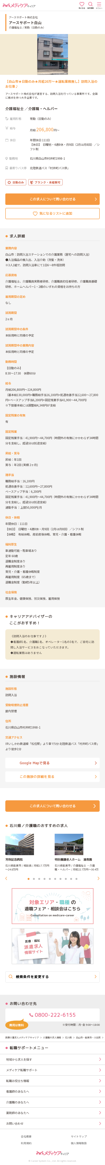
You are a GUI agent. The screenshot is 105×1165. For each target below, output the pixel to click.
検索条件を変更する (53, 976)
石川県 (68, 1037)
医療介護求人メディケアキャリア (22, 1037)
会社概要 (26, 1136)
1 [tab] (29, 879)
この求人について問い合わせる (63, 199)
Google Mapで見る (58, 763)
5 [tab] (50, 879)
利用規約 (26, 1143)
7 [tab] (61, 879)
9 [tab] (71, 879)
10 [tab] (77, 879)
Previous (7, 878)
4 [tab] (45, 879)
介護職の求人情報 (52, 1037)
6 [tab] (55, 879)
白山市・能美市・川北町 (88, 1037)
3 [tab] (39, 879)
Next (100, 878)
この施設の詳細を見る (58, 776)
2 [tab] (34, 879)
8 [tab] (66, 879)
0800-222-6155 (40, 1016)
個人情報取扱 (79, 1143)
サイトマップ (79, 1136)
